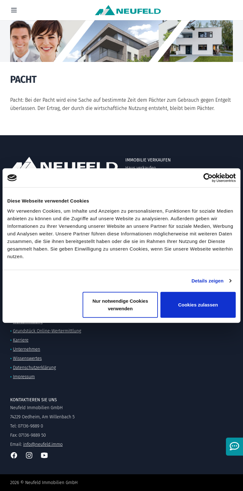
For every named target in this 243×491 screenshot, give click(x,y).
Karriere (20, 340)
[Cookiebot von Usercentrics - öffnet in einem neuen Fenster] (208, 178)
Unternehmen (26, 349)
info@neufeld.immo (43, 444)
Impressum (24, 376)
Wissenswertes (27, 358)
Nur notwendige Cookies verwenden (120, 304)
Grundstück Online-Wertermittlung (47, 331)
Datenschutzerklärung (34, 367)
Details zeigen (207, 280)
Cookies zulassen (198, 304)
